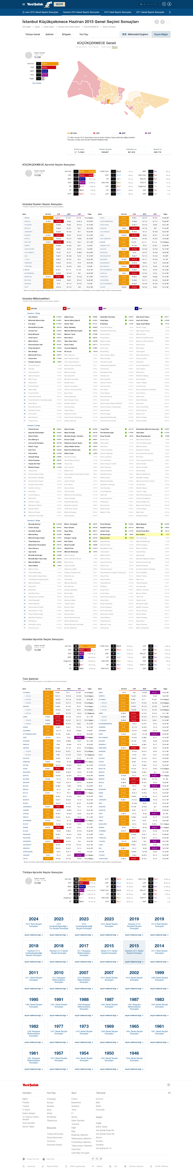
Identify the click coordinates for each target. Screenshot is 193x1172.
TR (141, 4)
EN (145, 4)
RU (155, 4)
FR (152, 4)
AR (148, 4)
